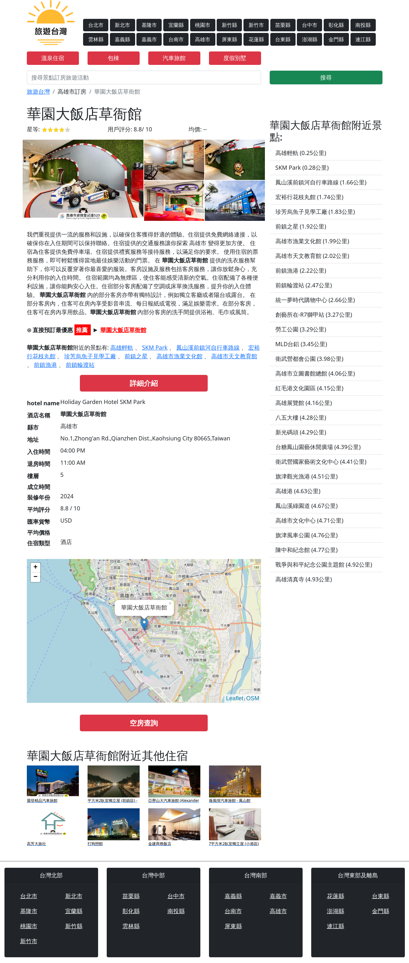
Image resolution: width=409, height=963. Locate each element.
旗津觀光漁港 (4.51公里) (306, 476)
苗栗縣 (282, 24)
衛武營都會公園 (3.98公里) (309, 358)
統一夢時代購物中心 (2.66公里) (315, 300)
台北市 (96, 24)
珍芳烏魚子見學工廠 (90, 356)
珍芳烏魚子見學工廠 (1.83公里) (315, 211)
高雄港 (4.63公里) (297, 491)
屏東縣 (229, 39)
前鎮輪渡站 (80, 365)
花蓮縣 (256, 39)
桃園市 (202, 24)
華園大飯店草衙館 (123, 330)
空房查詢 (144, 722)
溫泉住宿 (52, 58)
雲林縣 (96, 39)
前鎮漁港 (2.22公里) (300, 270)
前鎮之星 (136, 356)
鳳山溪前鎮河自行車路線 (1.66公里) (321, 182)
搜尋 (326, 77)
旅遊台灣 (38, 91)
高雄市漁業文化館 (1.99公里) (312, 241)
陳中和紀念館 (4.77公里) (306, 550)
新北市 (122, 24)
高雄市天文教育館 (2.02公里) (312, 256)
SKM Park (154, 347)
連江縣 (363, 39)
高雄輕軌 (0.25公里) (300, 153)
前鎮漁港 (45, 365)
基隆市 (149, 24)
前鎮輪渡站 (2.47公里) (303, 285)
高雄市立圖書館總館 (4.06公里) (315, 373)
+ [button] (35, 567)
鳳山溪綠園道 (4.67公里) (306, 505)
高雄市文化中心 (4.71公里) (309, 520)
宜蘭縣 (176, 24)
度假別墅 (234, 58)
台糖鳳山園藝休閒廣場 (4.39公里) (318, 447)
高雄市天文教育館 (234, 356)
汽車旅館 (174, 58)
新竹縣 (229, 24)
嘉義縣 (122, 39)
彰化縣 (336, 24)
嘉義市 (149, 39)
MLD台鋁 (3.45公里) (301, 344)
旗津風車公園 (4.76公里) (306, 535)
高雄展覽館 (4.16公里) (303, 403)
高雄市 (202, 39)
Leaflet (234, 698)
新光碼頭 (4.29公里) (300, 432)
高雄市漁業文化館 (180, 356)
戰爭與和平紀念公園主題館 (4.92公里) (323, 564)
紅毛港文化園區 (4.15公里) (309, 388)
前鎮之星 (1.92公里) (300, 226)
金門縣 (336, 39)
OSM (252, 698)
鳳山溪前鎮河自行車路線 (208, 347)
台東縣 (282, 39)
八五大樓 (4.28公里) (300, 417)
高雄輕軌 (121, 347)
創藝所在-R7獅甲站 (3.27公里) (313, 314)
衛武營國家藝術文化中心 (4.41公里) (321, 461)
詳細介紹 (144, 383)
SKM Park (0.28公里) (302, 167)
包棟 (113, 58)
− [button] (35, 577)
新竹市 (256, 24)
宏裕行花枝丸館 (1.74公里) (309, 197)
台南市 (176, 39)
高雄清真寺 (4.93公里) (303, 579)
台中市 (309, 24)
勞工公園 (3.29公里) (300, 329)
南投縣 (363, 24)
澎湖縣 (309, 39)
